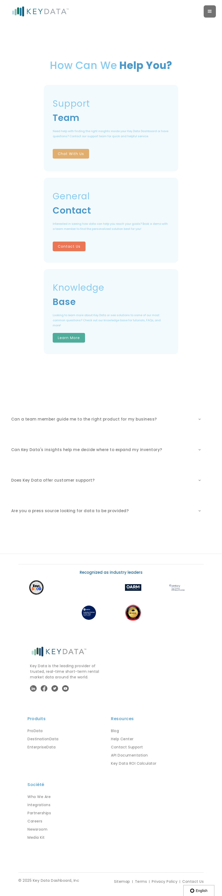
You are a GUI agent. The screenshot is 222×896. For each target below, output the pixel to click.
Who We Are (39, 796)
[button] (210, 11)
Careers (35, 821)
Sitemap (122, 881)
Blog (115, 730)
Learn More (69, 337)
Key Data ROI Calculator (134, 763)
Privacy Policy (164, 881)
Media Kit (36, 837)
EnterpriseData (41, 747)
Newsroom (37, 829)
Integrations (38, 804)
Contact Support (127, 747)
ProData (35, 730)
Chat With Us (71, 153)
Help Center (122, 738)
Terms (141, 881)
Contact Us (69, 246)
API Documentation (129, 755)
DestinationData (43, 738)
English (198, 891)
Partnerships (39, 813)
